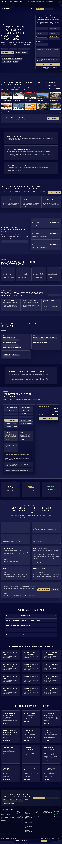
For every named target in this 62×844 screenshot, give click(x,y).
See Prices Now (49, 8)
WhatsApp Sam (15, 62)
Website (39, 38)
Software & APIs (26, 413)
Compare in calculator (54, 225)
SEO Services (11, 419)
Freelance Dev (11, 416)
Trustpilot (56, 819)
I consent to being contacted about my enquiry (48, 62)
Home (23, 8)
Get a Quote (19, 821)
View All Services (28, 834)
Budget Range (40, 43)
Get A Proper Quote (7, 53)
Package (5, 432)
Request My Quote (48, 66)
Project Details (41, 49)
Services (27, 8)
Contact (32, 8)
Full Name (40, 27)
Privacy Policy (36, 816)
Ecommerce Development (26, 422)
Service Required (53, 38)
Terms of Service (37, 817)
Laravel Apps (11, 413)
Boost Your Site (40, 8)
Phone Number (40, 33)
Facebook (56, 814)
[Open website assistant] (59, 841)
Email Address (52, 27)
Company (51, 33)
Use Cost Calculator (21, 53)
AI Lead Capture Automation (11, 410)
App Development (26, 410)
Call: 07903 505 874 (4, 1)
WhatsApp (11, 1)
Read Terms (55, 592)
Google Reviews (56, 817)
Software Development (26, 419)
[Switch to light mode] (60, 2)
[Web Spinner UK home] (6, 8)
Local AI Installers (26, 416)
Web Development (11, 422)
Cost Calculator (20, 820)
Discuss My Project (53, 121)
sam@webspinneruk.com (18, 1)
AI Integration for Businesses (11, 429)
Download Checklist (54, 297)
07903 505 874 (34, 4)
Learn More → (6, 725)
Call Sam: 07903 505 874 (6, 62)
